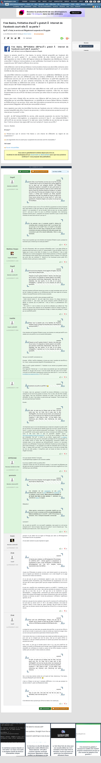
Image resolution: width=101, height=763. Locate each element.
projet (44, 492)
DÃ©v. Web (53, 4)
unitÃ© (59, 491)
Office (77, 4)
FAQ (39, 1)
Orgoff (12, 177)
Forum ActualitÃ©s (12, 148)
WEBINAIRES (27, 6)
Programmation (65, 4)
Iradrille (12, 318)
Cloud (28, 4)
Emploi (66, 1)
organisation (47, 491)
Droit (81, 1)
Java (47, 4)
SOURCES (55, 6)
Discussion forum (86, 46)
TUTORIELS (16, 6)
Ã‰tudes (74, 1)
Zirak (12, 553)
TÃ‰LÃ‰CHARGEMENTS (44, 6)
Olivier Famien (27, 34)
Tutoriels (32, 1)
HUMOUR (77, 6)
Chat (50, 1)
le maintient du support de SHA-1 (31, 374)
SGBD (72, 4)
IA (32, 4)
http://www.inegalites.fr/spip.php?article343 (33, 435)
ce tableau (64, 437)
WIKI (67, 6)
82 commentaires (39, 34)
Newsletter (58, 1)
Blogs (44, 1)
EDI (58, 4)
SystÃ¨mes (90, 4)
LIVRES (35, 6)
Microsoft (41, 4)
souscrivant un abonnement (40, 155)
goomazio (12, 475)
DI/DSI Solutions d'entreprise (17, 4)
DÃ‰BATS (62, 6)
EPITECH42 (12, 458)
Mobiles (83, 4)
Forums (24, 1)
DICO (72, 6)
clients (37, 497)
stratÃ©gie (56, 492)
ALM (36, 4)
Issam (12, 536)
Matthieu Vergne (12, 249)
